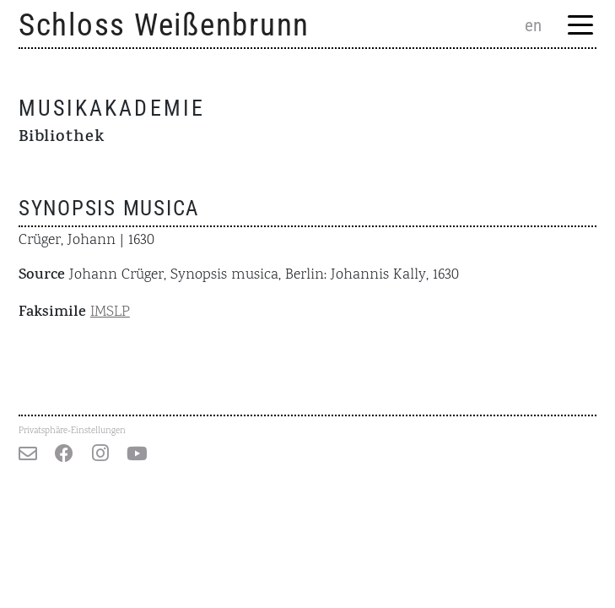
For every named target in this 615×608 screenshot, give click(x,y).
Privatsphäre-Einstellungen (72, 430)
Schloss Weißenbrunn (164, 25)
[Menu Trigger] (580, 26)
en (533, 25)
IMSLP (110, 312)
